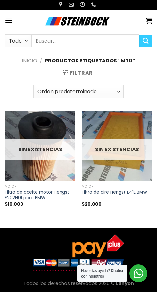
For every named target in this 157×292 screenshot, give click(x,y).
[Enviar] (145, 41)
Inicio (29, 60)
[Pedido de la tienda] (78, 91)
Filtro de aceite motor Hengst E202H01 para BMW (37, 195)
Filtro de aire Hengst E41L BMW (114, 192)
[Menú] (8, 20)
